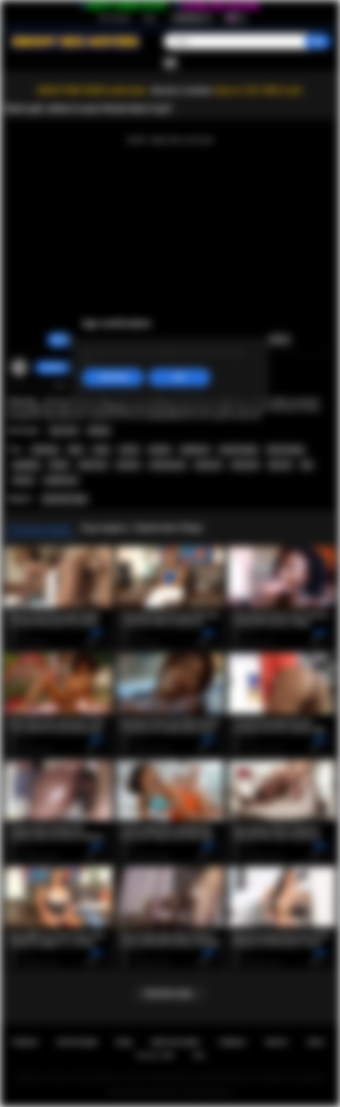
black (75, 450)
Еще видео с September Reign (142, 527)
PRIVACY (277, 1042)
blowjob (160, 450)
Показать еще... (170, 993)
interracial (245, 465)
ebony (101, 450)
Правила (232, 1042)
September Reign (64, 499)
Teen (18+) (63, 431)
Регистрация (114, 18)
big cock (280, 465)
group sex (208, 465)
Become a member (182, 90)
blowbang (45, 450)
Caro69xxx (54, 367)
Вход (149, 18)
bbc (307, 465)
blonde (58, 465)
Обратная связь (175, 1042)
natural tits (92, 465)
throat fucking (285, 450)
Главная (25, 1042)
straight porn (61, 480)
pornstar (128, 465)
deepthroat (194, 450)
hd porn (23, 480)
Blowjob (99, 431)
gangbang (26, 465)
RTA (198, 1055)
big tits (129, 450)
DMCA (316, 1042)
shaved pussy (168, 465)
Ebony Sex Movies (155, 1092)
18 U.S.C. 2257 (155, 1055)
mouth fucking (238, 450)
